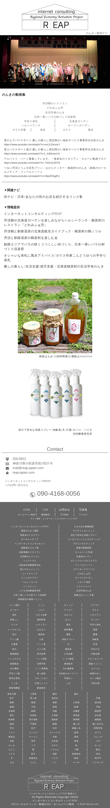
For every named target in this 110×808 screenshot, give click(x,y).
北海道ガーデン (79, 121)
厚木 (76, 697)
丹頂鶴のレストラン (55, 103)
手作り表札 (31, 121)
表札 (43, 129)
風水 (91, 129)
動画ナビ (102, 33)
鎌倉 (98, 693)
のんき (90, 33)
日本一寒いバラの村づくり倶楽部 (55, 116)
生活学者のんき (55, 112)
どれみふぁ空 (55, 107)
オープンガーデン (79, 125)
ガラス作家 (19, 129)
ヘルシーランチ (31, 125)
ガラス (67, 129)
